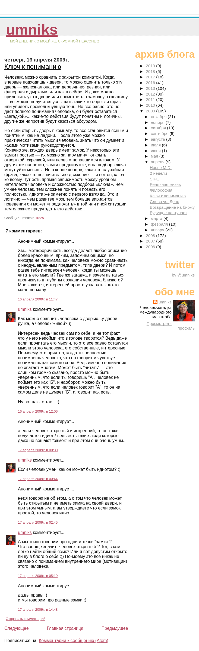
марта (157, 218)
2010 (151, 105)
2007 (151, 241)
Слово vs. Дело (164, 201)
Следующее (16, 628)
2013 (151, 88)
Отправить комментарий (25, 619)
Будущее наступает (168, 212)
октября (159, 127)
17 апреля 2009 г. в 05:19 (38, 576)
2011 (151, 99)
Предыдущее (115, 628)
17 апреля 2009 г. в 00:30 (38, 450)
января (158, 230)
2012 (151, 94)
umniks (32, 29)
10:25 (39, 218)
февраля (160, 224)
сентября (160, 133)
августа (158, 139)
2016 (151, 82)
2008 (151, 235)
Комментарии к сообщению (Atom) (73, 640)
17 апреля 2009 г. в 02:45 (38, 522)
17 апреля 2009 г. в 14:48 (38, 609)
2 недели (158, 173)
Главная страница (65, 628)
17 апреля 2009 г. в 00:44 (38, 479)
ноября (158, 122)
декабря (159, 116)
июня (156, 150)
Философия (161, 190)
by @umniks (183, 275)
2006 (151, 246)
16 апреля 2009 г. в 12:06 (38, 411)
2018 (151, 71)
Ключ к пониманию (32, 66)
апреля (158, 161)
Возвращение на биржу (172, 207)
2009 (151, 111)
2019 (151, 65)
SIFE (154, 179)
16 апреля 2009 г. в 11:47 (38, 299)
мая (155, 156)
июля (156, 145)
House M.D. (161, 167)
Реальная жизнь (165, 184)
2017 (151, 77)
